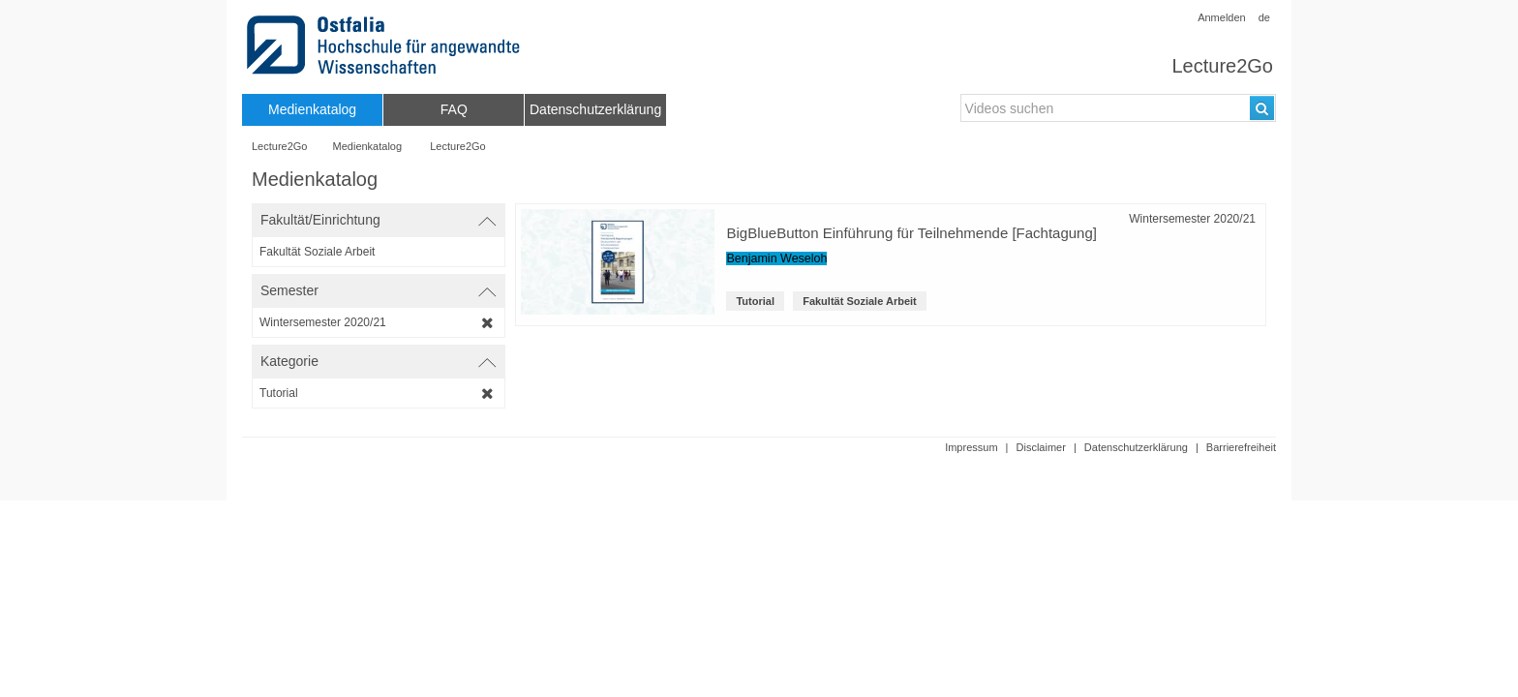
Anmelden (1222, 17)
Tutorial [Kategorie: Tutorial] (755, 301)
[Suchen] (1262, 108)
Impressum (971, 447)
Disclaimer (1041, 447)
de (1264, 17)
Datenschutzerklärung (1136, 447)
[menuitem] (312, 110)
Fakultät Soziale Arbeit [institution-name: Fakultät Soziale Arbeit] (860, 301)
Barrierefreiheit (1241, 447)
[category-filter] (378, 393)
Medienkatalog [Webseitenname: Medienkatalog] (368, 146)
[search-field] (1118, 108)
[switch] (378, 220)
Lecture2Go (1222, 65)
